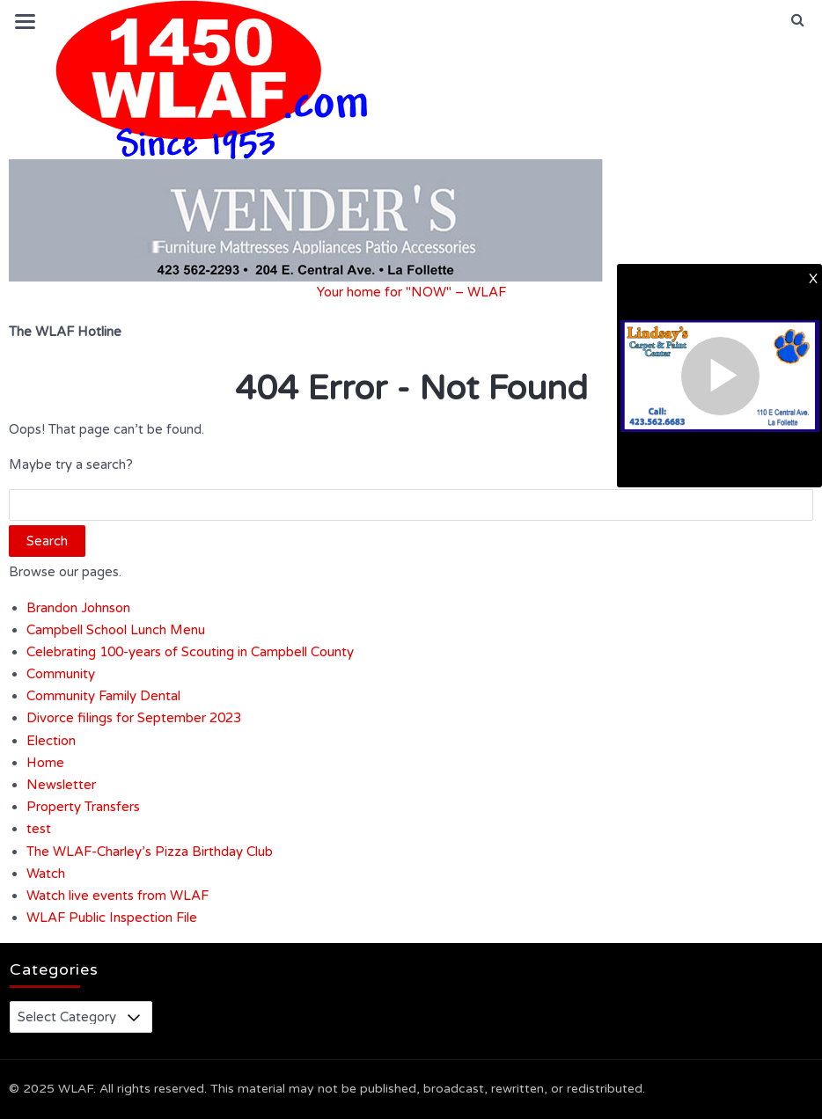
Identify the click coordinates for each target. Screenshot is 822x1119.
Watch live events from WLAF (117, 895)
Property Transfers (83, 807)
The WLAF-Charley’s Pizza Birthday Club (149, 851)
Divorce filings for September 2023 (133, 718)
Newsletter (61, 785)
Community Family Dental (103, 696)
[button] (797, 20)
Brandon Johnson (78, 608)
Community (60, 674)
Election (51, 741)
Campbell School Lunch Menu (115, 630)
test (38, 829)
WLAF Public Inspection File (111, 917)
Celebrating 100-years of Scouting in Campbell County (190, 652)
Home (45, 763)
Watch (45, 873)
